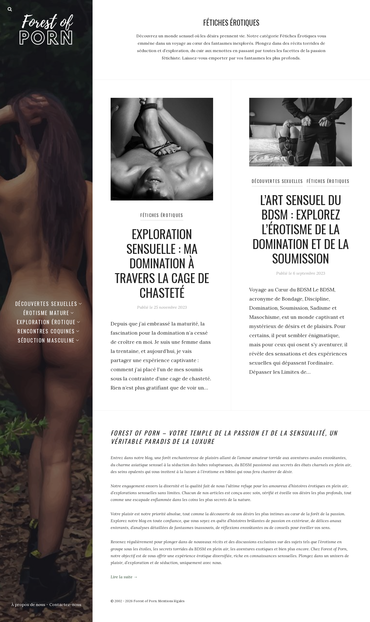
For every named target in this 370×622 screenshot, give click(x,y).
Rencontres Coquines (46, 331)
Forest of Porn (145, 601)
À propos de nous (28, 604)
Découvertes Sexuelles (46, 303)
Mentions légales (171, 601)
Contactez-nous (65, 604)
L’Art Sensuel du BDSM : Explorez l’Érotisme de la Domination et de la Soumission (301, 229)
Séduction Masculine (46, 340)
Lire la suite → (124, 576)
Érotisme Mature (46, 313)
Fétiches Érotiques (161, 215)
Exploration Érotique (46, 322)
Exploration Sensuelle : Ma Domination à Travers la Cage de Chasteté (162, 263)
